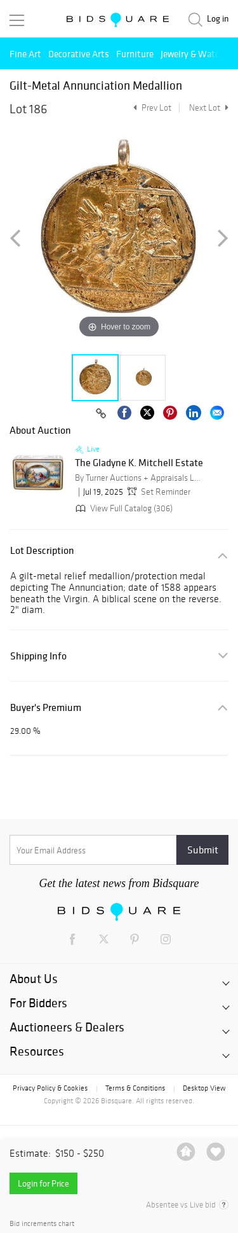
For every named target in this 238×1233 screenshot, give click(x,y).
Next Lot (208, 107)
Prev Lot (150, 107)
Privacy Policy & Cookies (50, 1088)
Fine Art (25, 54)
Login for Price (43, 1183)
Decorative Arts (78, 54)
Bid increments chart (42, 1224)
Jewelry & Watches (197, 54)
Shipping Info (38, 656)
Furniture (135, 54)
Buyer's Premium (45, 707)
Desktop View (204, 1088)
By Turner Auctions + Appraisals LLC (138, 478)
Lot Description (42, 550)
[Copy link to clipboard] (101, 414)
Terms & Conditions (135, 1088)
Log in (217, 19)
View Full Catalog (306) (123, 508)
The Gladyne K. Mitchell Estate (139, 463)
